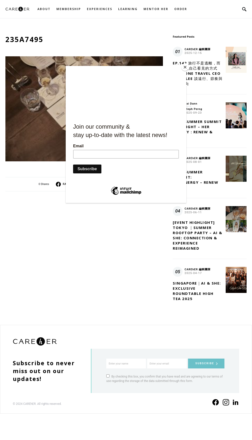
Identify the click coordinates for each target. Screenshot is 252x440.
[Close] (185, 67)
